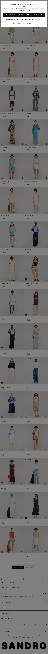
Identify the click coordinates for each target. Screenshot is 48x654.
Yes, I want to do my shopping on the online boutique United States (24, 15)
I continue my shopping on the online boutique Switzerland (24, 19)
